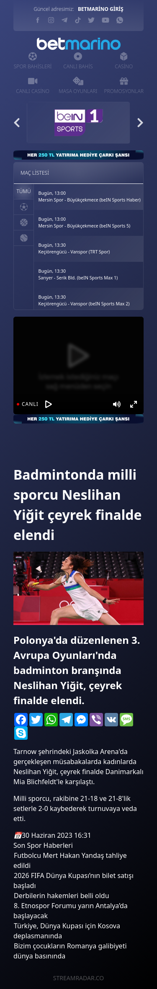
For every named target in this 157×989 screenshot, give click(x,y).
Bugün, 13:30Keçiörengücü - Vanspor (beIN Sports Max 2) (84, 300)
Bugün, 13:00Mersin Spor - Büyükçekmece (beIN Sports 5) (85, 222)
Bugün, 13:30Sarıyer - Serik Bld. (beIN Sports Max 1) (78, 274)
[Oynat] (48, 404)
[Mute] (117, 404)
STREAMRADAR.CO (78, 978)
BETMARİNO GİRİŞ (101, 9)
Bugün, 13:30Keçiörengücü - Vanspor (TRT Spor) (74, 248)
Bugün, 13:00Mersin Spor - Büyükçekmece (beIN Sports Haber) (90, 196)
